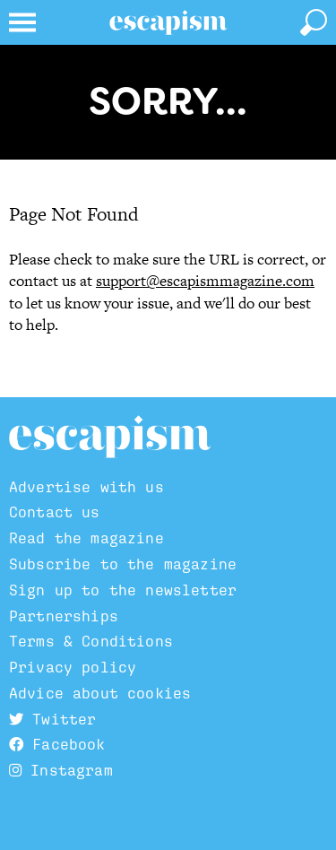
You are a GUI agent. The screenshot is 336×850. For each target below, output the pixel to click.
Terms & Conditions (91, 641)
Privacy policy (72, 667)
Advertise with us (86, 487)
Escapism (110, 437)
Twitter (52, 719)
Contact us (54, 512)
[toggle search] (313, 22)
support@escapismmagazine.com (205, 280)
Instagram (61, 770)
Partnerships (63, 616)
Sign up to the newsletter (123, 590)
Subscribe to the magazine (123, 564)
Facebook (57, 744)
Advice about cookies (100, 693)
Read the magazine (86, 538)
